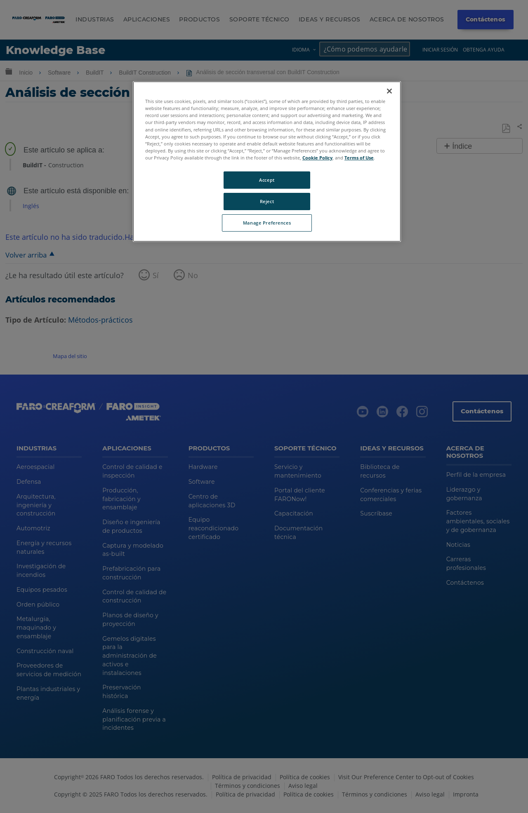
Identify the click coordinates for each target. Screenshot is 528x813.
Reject (267, 201)
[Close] (389, 91)
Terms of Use (359, 158)
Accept (266, 180)
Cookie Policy (317, 158)
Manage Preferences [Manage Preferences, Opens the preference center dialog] (267, 223)
